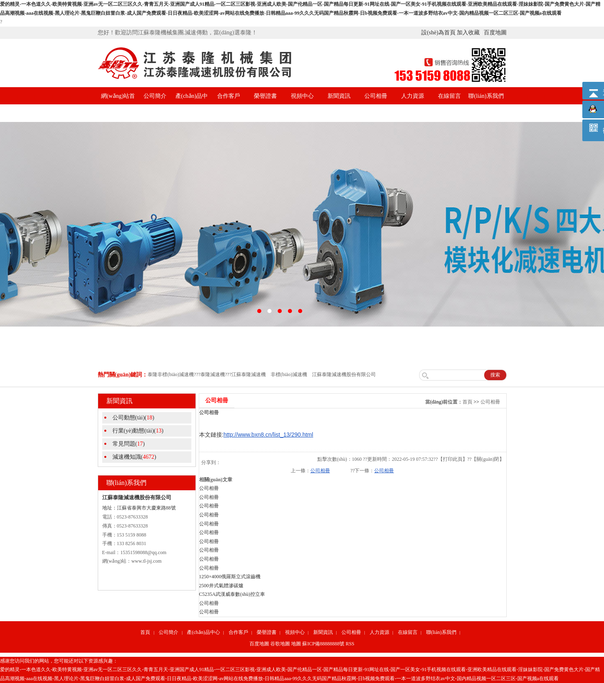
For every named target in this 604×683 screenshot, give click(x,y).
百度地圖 (495, 32)
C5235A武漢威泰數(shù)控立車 (232, 594)
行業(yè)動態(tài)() (138, 431)
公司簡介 (155, 96)
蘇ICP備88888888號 (323, 644)
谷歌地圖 (280, 644)
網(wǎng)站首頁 (118, 104)
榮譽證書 (265, 96)
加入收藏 (468, 32)
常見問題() (128, 444)
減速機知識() (134, 457)
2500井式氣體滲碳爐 (221, 585)
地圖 (296, 644)
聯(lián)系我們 (485, 96)
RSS (350, 644)
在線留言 (449, 96)
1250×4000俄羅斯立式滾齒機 (230, 576)
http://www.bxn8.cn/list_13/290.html (268, 434)
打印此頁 (453, 459)
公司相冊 (375, 96)
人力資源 (412, 96)
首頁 (467, 402)
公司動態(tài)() (133, 418)
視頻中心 (302, 96)
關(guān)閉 (487, 459)
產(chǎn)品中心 (191, 104)
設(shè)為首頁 (438, 32)
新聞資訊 (339, 96)
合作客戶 (228, 96)
